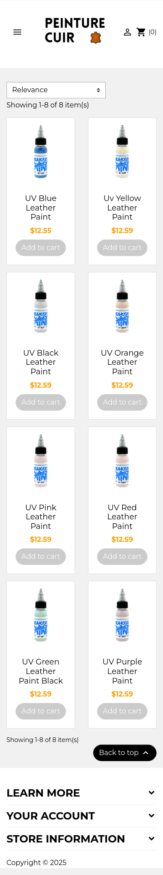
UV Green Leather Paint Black (41, 671)
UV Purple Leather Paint (122, 671)
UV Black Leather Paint (40, 362)
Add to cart (40, 247)
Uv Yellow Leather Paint (122, 208)
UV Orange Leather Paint (122, 362)
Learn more (43, 793)
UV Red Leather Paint (122, 517)
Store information (66, 839)
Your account (51, 816)
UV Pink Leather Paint (40, 517)
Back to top (125, 753)
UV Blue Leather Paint (41, 208)
